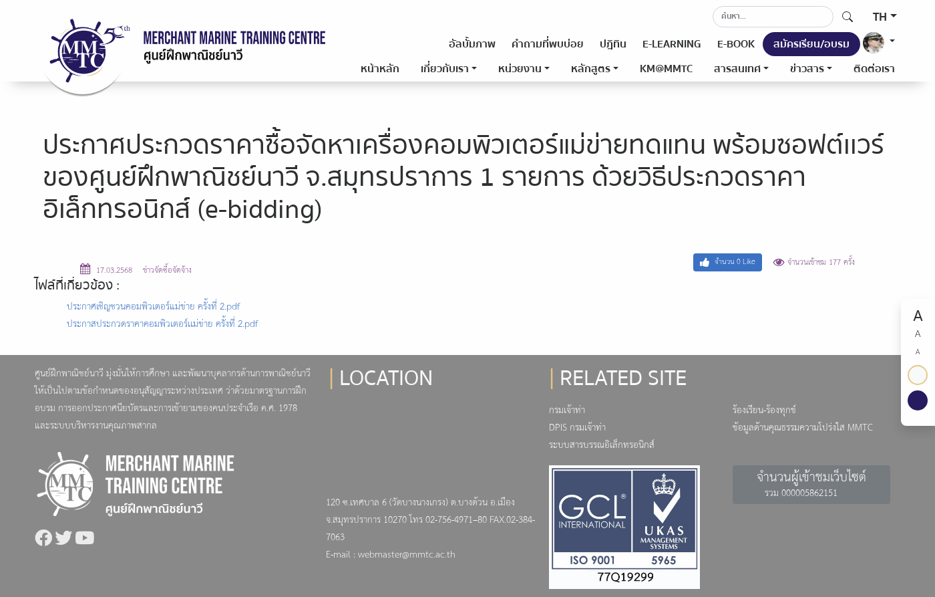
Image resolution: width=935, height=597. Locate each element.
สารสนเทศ (737, 69)
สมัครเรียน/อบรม (811, 44)
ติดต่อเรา (874, 69)
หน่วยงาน (520, 69)
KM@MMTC (666, 69)
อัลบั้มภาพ (472, 44)
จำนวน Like (727, 262)
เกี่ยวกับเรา (445, 69)
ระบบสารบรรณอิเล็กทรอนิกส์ (601, 446)
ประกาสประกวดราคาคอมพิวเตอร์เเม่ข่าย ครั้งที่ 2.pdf (162, 325)
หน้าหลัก (380, 69)
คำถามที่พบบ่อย (548, 44)
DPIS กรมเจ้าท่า (577, 428)
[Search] (773, 16)
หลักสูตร (590, 69)
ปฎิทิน (613, 44)
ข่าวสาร (807, 69)
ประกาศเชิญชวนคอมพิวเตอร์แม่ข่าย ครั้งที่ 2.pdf (153, 307)
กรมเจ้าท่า (567, 411)
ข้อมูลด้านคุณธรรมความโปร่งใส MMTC (803, 428)
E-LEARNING (671, 44)
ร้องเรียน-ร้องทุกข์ (764, 411)
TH (880, 17)
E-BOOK (736, 44)
